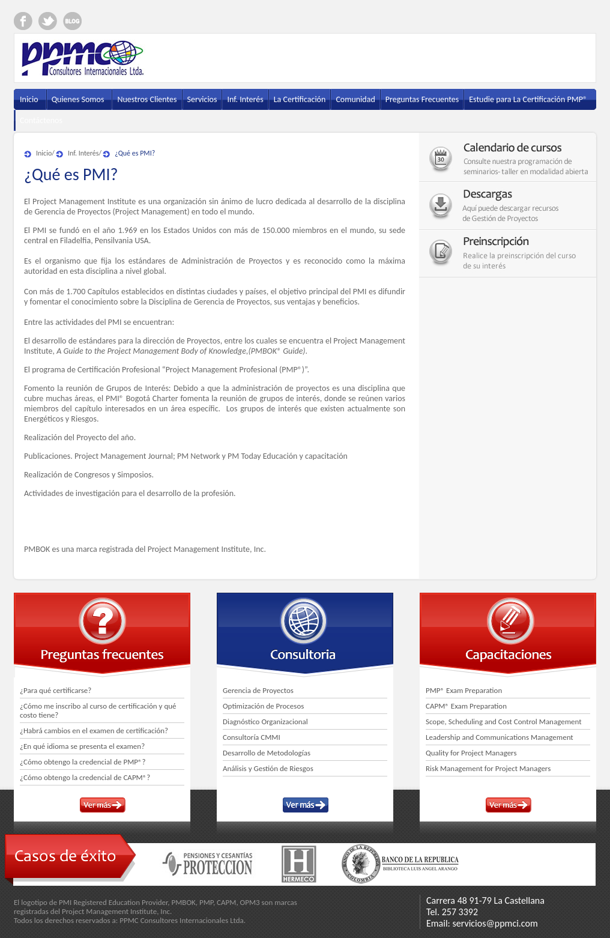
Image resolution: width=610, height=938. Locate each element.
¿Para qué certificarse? (55, 690)
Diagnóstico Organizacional (265, 721)
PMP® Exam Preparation (464, 690)
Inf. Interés (83, 153)
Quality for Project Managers (471, 752)
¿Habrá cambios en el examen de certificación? (94, 730)
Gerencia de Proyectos (258, 690)
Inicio (44, 153)
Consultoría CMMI (251, 737)
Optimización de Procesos (263, 705)
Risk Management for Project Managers (488, 768)
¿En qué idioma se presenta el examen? (82, 746)
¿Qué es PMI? (135, 153)
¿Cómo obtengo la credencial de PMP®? (83, 761)
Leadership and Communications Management (499, 737)
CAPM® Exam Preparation (466, 705)
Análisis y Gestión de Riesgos (268, 768)
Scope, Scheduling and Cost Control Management (504, 721)
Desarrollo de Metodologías (266, 752)
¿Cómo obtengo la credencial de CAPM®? (85, 777)
